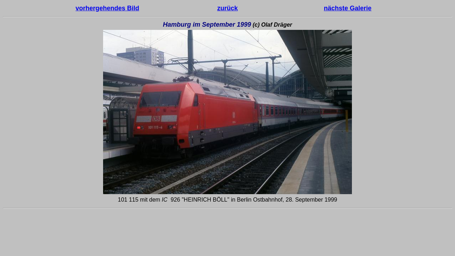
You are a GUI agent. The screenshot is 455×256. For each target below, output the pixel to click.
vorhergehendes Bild (107, 8)
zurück (227, 8)
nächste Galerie (347, 8)
